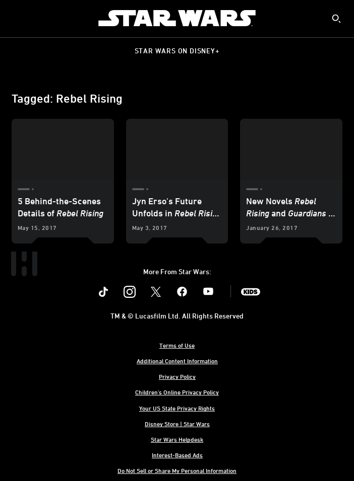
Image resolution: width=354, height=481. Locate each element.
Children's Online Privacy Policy (177, 391)
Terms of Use (177, 345)
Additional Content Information (177, 360)
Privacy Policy (177, 376)
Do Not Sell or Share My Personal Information (177, 470)
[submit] (336, 19)
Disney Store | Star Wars (177, 423)
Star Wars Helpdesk (177, 439)
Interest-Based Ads (177, 454)
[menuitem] (16, 18)
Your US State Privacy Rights (177, 408)
